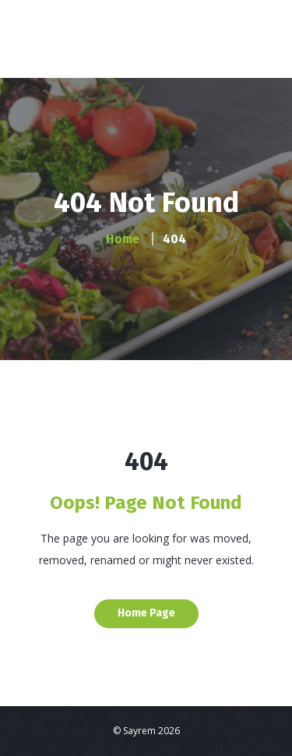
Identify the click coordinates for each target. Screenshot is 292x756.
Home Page (146, 613)
